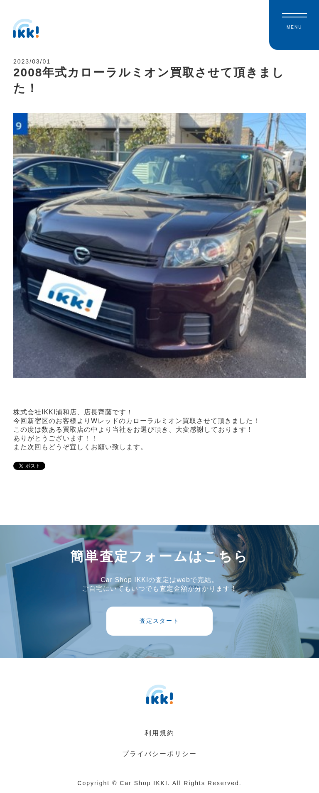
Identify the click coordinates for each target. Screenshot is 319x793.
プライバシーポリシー (159, 753)
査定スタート (159, 620)
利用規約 (159, 733)
